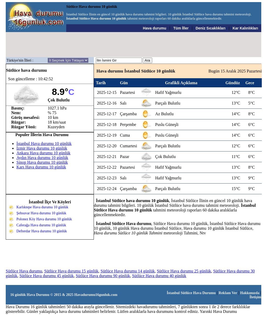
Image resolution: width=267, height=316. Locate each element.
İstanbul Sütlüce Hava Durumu (191, 293)
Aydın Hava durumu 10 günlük (42, 157)
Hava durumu (154, 28)
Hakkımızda (249, 293)
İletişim (255, 297)
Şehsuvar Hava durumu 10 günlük (41, 213)
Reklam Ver (228, 293)
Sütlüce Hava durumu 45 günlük (46, 276)
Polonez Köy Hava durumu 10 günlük (44, 219)
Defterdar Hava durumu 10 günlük (41, 231)
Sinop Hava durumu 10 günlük (42, 162)
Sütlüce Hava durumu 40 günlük (159, 276)
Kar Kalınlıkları (245, 28)
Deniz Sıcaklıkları (210, 28)
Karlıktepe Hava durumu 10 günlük (42, 207)
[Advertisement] (133, 44)
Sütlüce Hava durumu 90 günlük (103, 276)
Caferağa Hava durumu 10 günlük (41, 225)
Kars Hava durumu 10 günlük (41, 167)
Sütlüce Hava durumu (24, 271)
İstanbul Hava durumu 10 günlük (44, 143)
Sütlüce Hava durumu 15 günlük (71, 271)
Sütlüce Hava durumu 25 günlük (184, 271)
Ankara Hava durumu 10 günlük (43, 153)
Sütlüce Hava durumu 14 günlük (128, 271)
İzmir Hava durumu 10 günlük (41, 148)
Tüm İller (181, 28)
